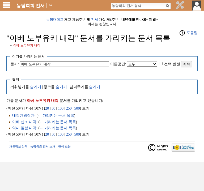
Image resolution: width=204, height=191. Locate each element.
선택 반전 (172, 64)
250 (69, 108)
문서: (14, 64)
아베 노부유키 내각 (26, 45)
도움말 (192, 33)
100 (60, 108)
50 (53, 108)
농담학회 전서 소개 (42, 146)
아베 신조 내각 (24, 122)
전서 (94, 19)
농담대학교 (54, 19)
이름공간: (118, 64)
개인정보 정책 (18, 146)
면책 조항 (64, 146)
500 (77, 108)
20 (47, 108)
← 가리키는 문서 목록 (56, 116)
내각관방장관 (23, 116)
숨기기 (35, 87)
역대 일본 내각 (24, 128)
